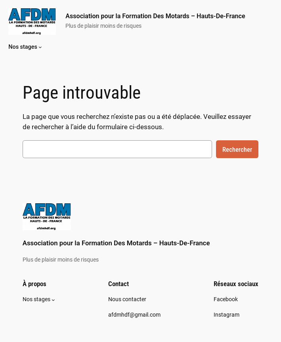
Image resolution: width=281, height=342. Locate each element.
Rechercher (237, 149)
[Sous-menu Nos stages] (40, 47)
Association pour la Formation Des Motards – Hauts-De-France (155, 16)
